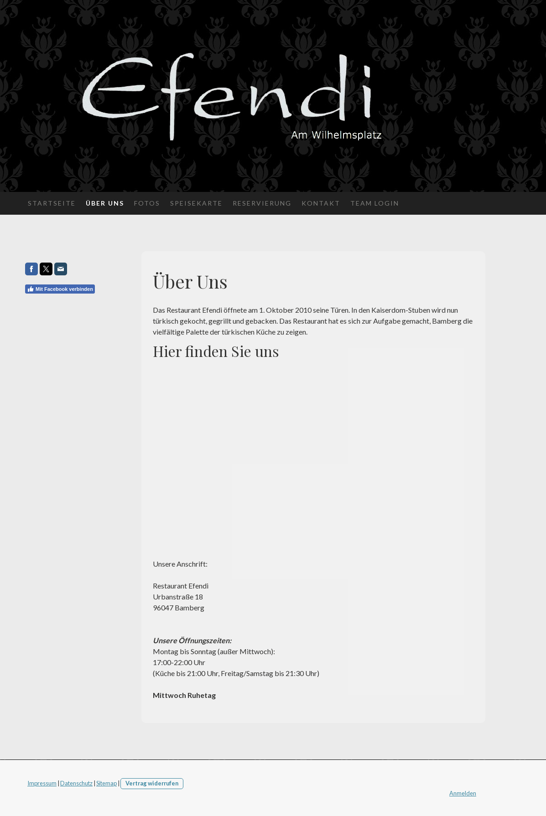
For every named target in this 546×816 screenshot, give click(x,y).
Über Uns (105, 203)
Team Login (374, 203)
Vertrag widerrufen (151, 783)
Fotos (147, 203)
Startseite (52, 203)
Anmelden (462, 793)
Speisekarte (196, 203)
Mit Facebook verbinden (60, 289)
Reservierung (262, 203)
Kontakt (321, 203)
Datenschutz (76, 783)
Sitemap (106, 783)
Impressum (42, 783)
